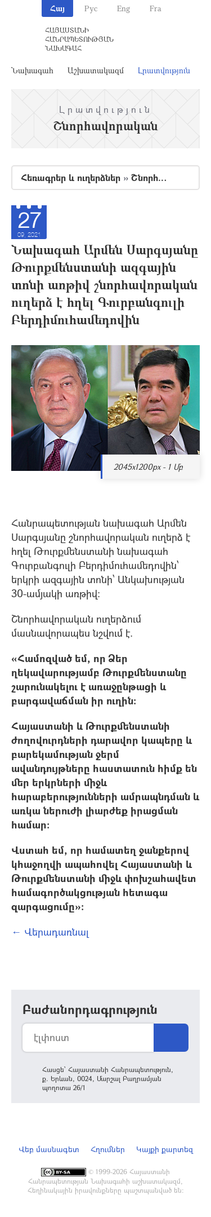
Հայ (57, 8)
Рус (90, 8)
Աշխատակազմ (96, 70)
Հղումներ (108, 1149)
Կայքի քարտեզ (164, 1149)
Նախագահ (32, 70)
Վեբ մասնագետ (49, 1149)
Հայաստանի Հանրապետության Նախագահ (79, 38)
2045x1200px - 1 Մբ (148, 466)
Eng (123, 8)
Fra (155, 8)
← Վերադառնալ (50, 931)
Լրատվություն (164, 70)
